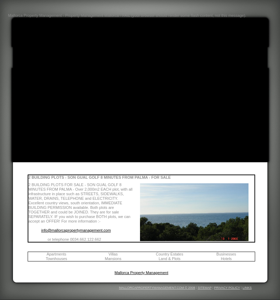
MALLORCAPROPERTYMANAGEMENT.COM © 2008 (157, 287)
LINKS (247, 287)
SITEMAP (204, 287)
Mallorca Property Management (141, 273)
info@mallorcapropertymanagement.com (76, 230)
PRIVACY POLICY (227, 287)
